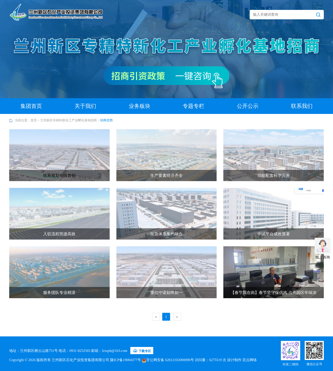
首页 (34, 120)
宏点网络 (249, 360)
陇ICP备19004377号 (125, 360)
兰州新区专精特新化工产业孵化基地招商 (68, 120)
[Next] (177, 317)
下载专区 (142, 350)
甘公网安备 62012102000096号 (168, 360)
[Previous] (156, 317)
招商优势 (106, 120)
